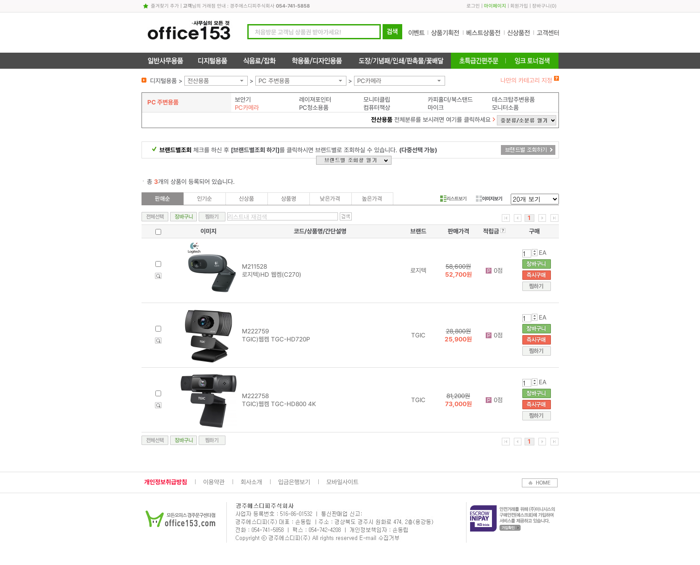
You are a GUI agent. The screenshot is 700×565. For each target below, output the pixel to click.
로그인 (473, 6)
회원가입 (519, 6)
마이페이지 (495, 6)
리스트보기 (453, 198)
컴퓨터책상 (376, 107)
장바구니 (541, 6)
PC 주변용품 (274, 80)
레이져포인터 (315, 99)
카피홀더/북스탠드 (450, 99)
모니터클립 (376, 99)
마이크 (436, 107)
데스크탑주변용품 (513, 99)
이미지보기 (489, 198)
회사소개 (251, 482)
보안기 (243, 99)
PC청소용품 (314, 107)
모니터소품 (505, 107)
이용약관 (214, 482)
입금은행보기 (294, 482)
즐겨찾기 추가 (165, 6)
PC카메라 (369, 80)
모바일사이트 (342, 482)
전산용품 (198, 80)
